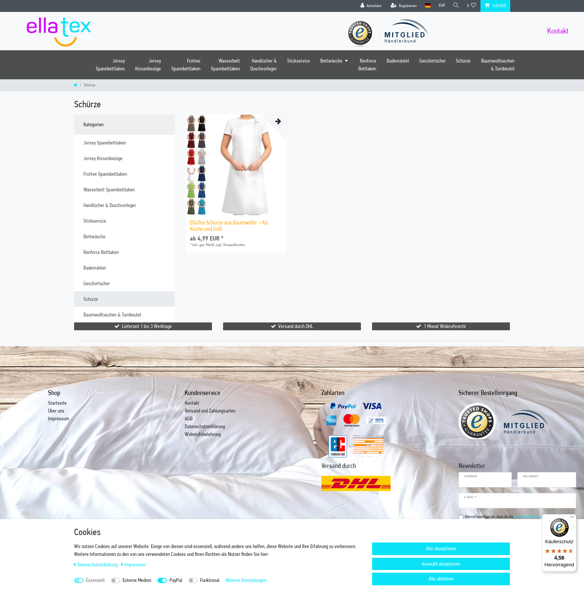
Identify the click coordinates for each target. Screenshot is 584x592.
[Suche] (455, 6)
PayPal (175, 580)
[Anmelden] (369, 6)
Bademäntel (398, 61)
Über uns (56, 411)
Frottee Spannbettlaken (185, 64)
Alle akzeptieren (441, 548)
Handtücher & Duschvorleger (263, 64)
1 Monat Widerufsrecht (445, 326)
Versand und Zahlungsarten (210, 411)
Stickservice (298, 61)
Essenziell (95, 580)
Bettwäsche (331, 61)
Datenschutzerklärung (205, 426)
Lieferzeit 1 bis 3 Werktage (147, 326)
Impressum (58, 418)
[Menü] (572, 518)
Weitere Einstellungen (246, 580)
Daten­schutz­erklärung (96, 564)
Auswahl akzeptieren (441, 564)
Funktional (209, 580)
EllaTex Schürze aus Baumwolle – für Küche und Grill (229, 225)
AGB (189, 418)
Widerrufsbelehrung (203, 434)
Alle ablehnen (441, 579)
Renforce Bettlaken (367, 64)
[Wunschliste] (471, 6)
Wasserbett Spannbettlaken (225, 64)
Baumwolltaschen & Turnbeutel (497, 64)
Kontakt (192, 403)
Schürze (463, 61)
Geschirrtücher (432, 61)
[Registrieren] (402, 6)
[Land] (426, 6)
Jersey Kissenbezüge (148, 64)
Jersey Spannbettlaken (110, 64)
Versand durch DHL (295, 326)
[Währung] (440, 6)
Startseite (57, 403)
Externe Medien (137, 580)
